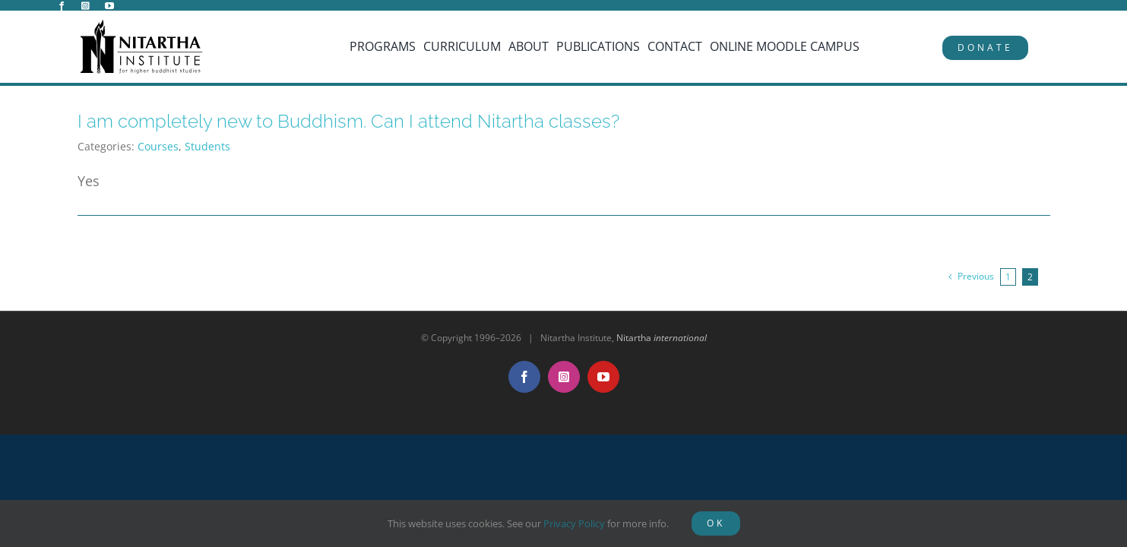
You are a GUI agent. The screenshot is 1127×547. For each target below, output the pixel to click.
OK (716, 523)
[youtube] (109, 6)
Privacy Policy (574, 523)
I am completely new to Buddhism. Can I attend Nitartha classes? (348, 121)
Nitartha (661, 337)
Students (207, 146)
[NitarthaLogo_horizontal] (142, 25)
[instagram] (85, 6)
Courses (158, 146)
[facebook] (61, 6)
